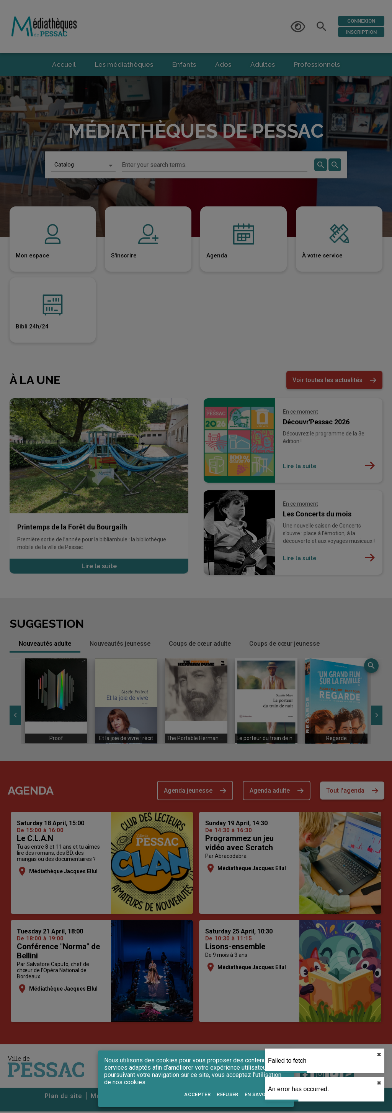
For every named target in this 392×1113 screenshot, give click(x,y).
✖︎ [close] (379, 1055)
